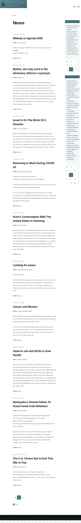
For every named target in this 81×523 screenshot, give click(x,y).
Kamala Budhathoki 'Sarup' (25, 171)
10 (75, 179)
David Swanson (22, 467)
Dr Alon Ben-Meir (22, 225)
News (19, 58)
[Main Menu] (76, 6)
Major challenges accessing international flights (73, 97)
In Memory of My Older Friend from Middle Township (73, 27)
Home (14, 15)
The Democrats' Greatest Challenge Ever (72, 131)
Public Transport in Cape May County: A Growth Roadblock (72, 83)
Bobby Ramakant (22, 359)
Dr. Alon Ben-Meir (22, 128)
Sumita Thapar (22, 42)
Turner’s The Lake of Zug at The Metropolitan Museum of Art (73, 139)
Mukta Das (20, 77)
